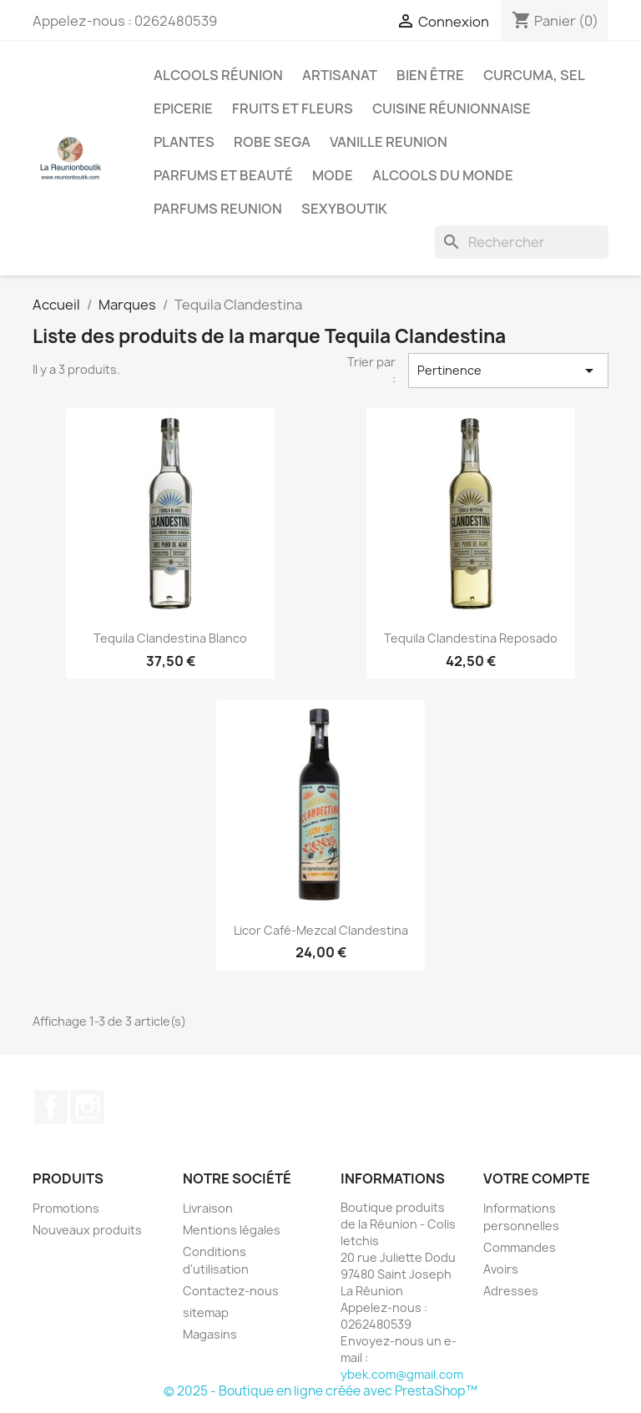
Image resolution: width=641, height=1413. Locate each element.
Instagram (87, 1106)
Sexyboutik (344, 208)
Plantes (184, 142)
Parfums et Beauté (223, 175)
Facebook (51, 1106)
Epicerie (183, 108)
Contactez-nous (231, 1291)
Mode (332, 175)
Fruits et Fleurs (292, 108)
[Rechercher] (521, 242)
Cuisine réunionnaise (451, 108)
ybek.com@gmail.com (402, 1374)
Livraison (208, 1208)
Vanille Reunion (388, 142)
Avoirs (500, 1269)
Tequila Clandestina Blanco (170, 638)
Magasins (210, 1334)
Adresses (510, 1291)
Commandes (519, 1247)
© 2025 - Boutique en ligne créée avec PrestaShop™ (320, 1391)
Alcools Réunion (218, 75)
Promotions (66, 1208)
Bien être (430, 75)
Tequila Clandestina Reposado (471, 638)
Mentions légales (231, 1230)
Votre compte (536, 1178)
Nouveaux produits (87, 1230)
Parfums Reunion (218, 208)
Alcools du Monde (442, 175)
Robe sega (272, 142)
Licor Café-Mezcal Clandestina (321, 930)
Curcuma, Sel (534, 75)
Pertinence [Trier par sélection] (508, 371)
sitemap (206, 1312)
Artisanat (339, 75)
